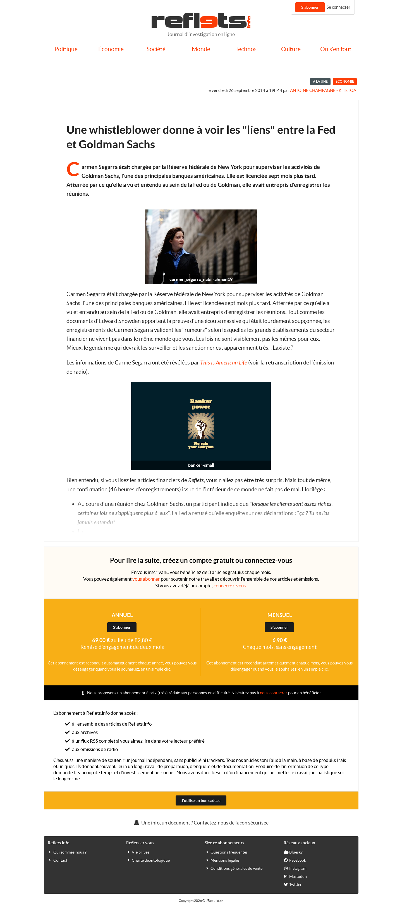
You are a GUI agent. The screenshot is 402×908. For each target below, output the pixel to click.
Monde (201, 49)
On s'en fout (335, 49)
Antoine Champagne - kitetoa (323, 90)
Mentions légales (222, 859)
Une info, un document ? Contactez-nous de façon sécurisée (201, 823)
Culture (291, 49)
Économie (111, 49)
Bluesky (293, 851)
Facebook (295, 859)
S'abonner (310, 7)
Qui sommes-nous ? (67, 851)
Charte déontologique (148, 859)
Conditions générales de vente (233, 868)
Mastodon (295, 876)
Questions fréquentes (226, 851)
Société (156, 49)
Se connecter (338, 7)
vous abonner (146, 578)
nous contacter (273, 692)
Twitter (293, 884)
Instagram (295, 868)
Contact (57, 859)
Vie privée (137, 851)
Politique (66, 49)
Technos (246, 49)
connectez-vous (230, 585)
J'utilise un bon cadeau (201, 800)
